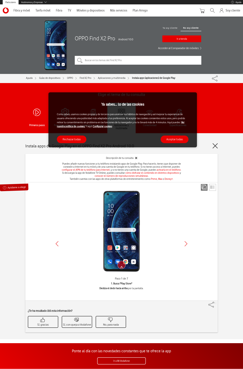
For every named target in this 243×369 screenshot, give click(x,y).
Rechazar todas (72, 139)
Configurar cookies (102, 126)
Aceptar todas (174, 139)
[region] (122, 120)
